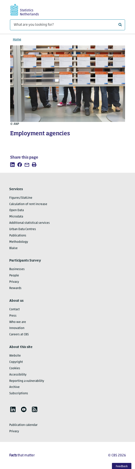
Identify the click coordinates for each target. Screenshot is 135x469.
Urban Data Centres (22, 229)
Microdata (16, 216)
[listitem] (12, 164)
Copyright (16, 362)
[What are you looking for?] (67, 24)
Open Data (16, 210)
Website (15, 355)
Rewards (15, 288)
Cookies (14, 368)
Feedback (122, 466)
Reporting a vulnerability (26, 381)
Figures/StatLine (20, 197)
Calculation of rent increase (28, 204)
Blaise (13, 248)
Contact (14, 309)
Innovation (16, 328)
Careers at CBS (19, 334)
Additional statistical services (29, 223)
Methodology (18, 241)
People (14, 275)
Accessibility (17, 374)
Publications (17, 235)
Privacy (14, 281)
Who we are (17, 322)
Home (17, 39)
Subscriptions (18, 393)
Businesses (17, 269)
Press (13, 315)
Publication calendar (23, 425)
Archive (14, 387)
